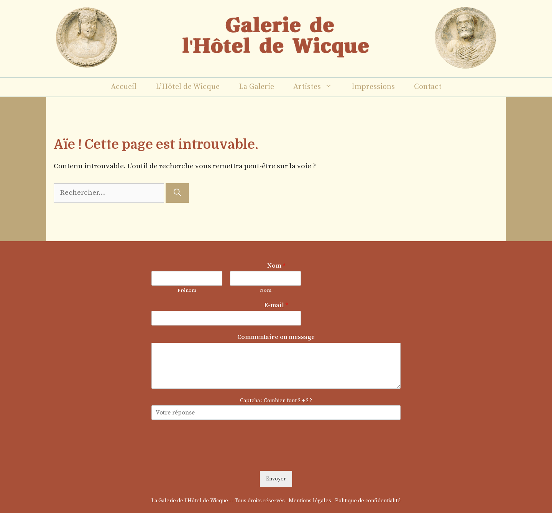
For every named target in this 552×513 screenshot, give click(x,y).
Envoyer (276, 478)
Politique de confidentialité (368, 500)
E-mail (276, 305)
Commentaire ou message (276, 337)
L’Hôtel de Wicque (188, 87)
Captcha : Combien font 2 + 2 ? (276, 400)
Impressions (373, 87)
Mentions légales (310, 500)
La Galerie (256, 87)
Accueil (123, 87)
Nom (276, 266)
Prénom (186, 290)
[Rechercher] (177, 193)
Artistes (317, 87)
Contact (428, 87)
